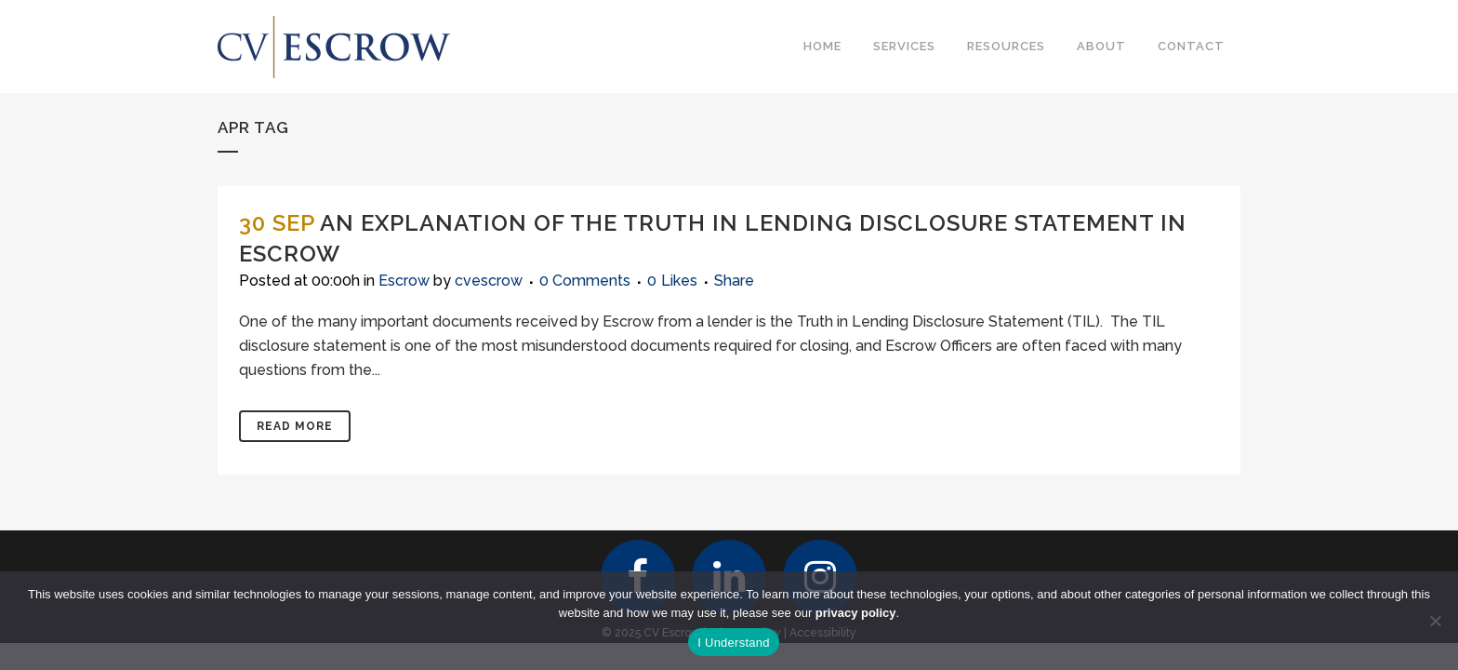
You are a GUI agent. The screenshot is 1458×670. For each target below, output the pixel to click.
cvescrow (489, 280)
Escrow (404, 280)
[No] (1434, 620)
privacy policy (855, 613)
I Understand (733, 643)
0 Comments (584, 280)
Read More (295, 426)
